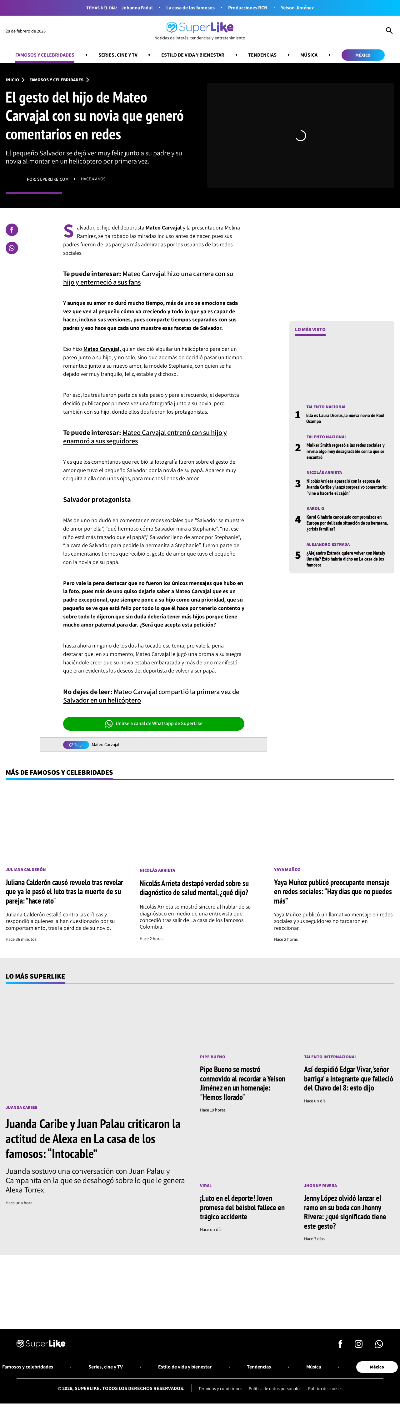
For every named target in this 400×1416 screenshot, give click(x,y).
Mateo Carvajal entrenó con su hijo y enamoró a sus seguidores (145, 437)
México (363, 55)
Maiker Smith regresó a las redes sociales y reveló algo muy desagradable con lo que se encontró (345, 451)
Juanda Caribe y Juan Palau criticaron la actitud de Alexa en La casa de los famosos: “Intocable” (93, 1138)
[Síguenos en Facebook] (340, 1345)
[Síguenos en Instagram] (358, 1345)
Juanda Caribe (22, 1107)
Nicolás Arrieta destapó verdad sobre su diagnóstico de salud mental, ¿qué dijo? (194, 887)
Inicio (12, 80)
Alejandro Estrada (328, 544)
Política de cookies (325, 1389)
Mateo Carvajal (105, 745)
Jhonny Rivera (320, 1185)
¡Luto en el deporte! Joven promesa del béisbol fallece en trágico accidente (242, 1207)
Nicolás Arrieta (324, 473)
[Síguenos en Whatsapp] (379, 1345)
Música (309, 55)
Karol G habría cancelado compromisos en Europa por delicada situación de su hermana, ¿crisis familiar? (347, 523)
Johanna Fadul (137, 8)
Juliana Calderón (26, 869)
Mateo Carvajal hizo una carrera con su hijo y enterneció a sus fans (148, 278)
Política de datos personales (275, 1389)
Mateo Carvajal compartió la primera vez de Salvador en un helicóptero (151, 695)
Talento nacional (326, 407)
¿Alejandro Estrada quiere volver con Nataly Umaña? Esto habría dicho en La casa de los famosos (346, 559)
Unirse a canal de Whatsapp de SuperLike (153, 724)
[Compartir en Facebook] (12, 230)
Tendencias (262, 55)
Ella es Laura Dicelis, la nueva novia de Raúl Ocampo (345, 418)
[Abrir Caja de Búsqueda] (389, 31)
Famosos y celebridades (44, 55)
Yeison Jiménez (297, 8)
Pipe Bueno (212, 1057)
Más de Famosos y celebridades (59, 772)
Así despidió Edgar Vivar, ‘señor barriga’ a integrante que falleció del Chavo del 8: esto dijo (348, 1079)
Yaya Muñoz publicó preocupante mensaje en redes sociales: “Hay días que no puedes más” (333, 891)
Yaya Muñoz (287, 869)
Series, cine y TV (117, 55)
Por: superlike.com (48, 179)
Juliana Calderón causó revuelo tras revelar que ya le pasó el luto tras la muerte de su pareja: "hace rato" (64, 891)
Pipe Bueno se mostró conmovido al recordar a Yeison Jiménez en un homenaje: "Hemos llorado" (242, 1083)
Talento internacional (330, 1057)
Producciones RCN (248, 8)
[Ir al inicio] (199, 31)
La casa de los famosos (190, 8)
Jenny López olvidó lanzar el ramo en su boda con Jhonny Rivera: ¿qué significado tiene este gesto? (345, 1212)
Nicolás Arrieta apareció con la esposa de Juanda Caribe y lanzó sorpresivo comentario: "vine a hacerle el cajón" (347, 487)
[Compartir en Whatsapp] (12, 248)
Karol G (315, 508)
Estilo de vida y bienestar (192, 55)
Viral (206, 1185)
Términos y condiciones (220, 1389)
